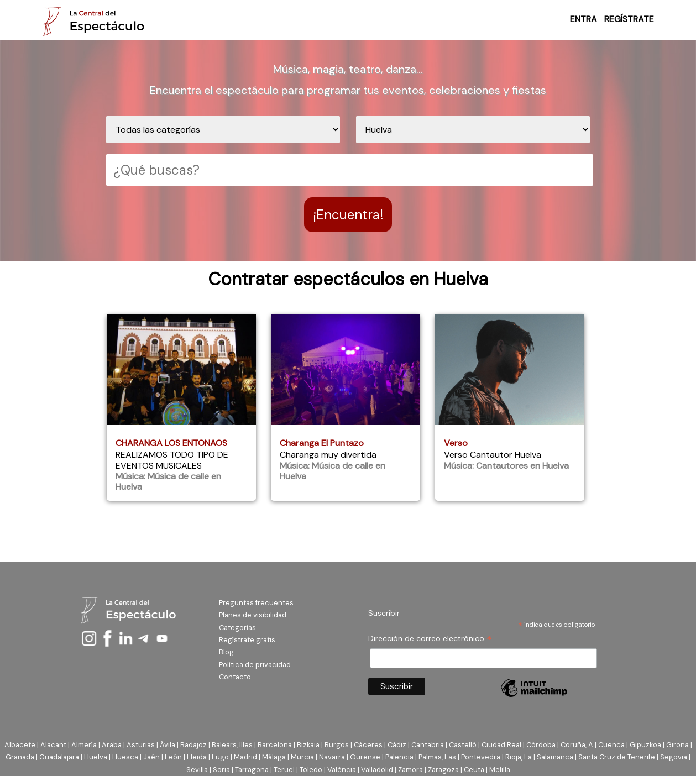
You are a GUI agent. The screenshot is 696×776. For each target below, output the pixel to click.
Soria (221, 769)
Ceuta (474, 769)
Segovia (673, 757)
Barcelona (275, 744)
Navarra (332, 757)
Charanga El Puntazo (322, 443)
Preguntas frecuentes (256, 602)
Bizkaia (308, 744)
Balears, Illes (232, 744)
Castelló (463, 744)
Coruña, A (577, 744)
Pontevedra (480, 757)
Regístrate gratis (247, 639)
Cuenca (611, 744)
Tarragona (252, 769)
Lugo (220, 757)
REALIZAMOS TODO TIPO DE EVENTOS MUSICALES (172, 460)
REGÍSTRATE (629, 19)
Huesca (125, 757)
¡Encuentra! (348, 214)
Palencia (399, 757)
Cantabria (427, 744)
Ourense (365, 757)
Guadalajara (59, 757)
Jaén (151, 757)
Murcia (302, 757)
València (341, 769)
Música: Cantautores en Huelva (506, 465)
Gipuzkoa (645, 744)
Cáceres (368, 744)
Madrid (245, 757)
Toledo (311, 769)
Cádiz (397, 744)
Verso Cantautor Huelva (492, 454)
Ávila (167, 744)
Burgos (337, 744)
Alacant (53, 744)
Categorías (237, 627)
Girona (677, 744)
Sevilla (197, 769)
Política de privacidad (255, 664)
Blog (226, 652)
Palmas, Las (437, 757)
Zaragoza (443, 769)
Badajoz (193, 744)
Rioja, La (518, 757)
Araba (112, 744)
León (173, 757)
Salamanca (555, 757)
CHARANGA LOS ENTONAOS (171, 443)
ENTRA (583, 19)
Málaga (274, 757)
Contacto (235, 676)
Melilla (499, 769)
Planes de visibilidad (252, 615)
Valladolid (377, 769)
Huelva (95, 757)
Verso (456, 443)
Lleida (197, 757)
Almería (84, 744)
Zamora (410, 769)
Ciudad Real (501, 744)
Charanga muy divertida (328, 454)
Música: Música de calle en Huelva (168, 481)
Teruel (284, 769)
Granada (20, 757)
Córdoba (541, 744)
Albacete (19, 744)
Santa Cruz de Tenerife (616, 757)
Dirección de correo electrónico (430, 638)
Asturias (141, 744)
